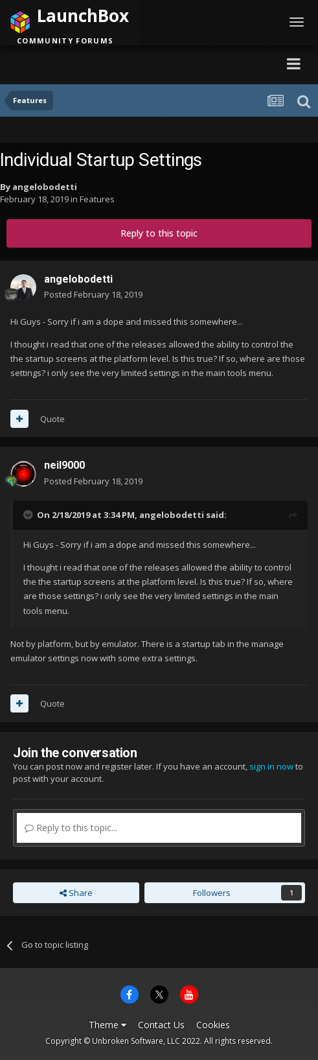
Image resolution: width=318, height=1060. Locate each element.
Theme (107, 1025)
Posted (93, 294)
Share (76, 892)
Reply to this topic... (71, 827)
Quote (52, 419)
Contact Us (161, 1025)
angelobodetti (44, 187)
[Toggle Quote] (29, 515)
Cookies (213, 1025)
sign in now (271, 766)
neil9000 (64, 465)
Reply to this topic (159, 233)
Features (97, 199)
